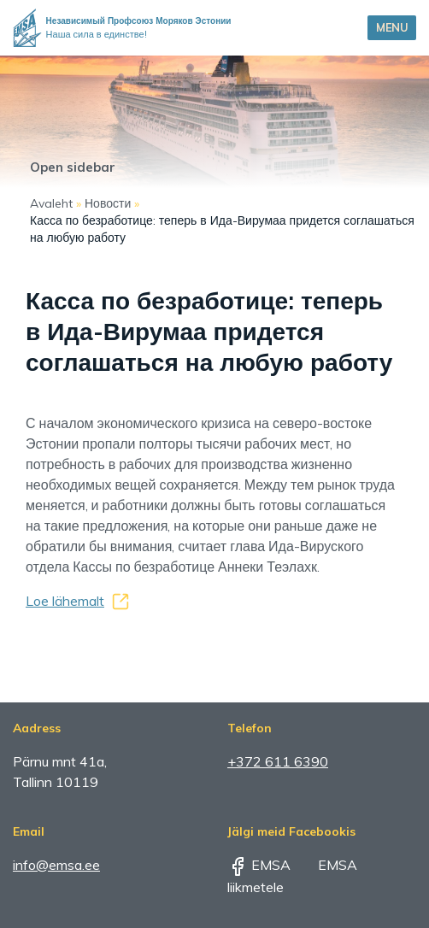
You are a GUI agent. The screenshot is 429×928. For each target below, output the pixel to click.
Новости (108, 203)
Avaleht (51, 203)
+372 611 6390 (277, 761)
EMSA (259, 864)
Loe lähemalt (65, 600)
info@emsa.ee (56, 864)
